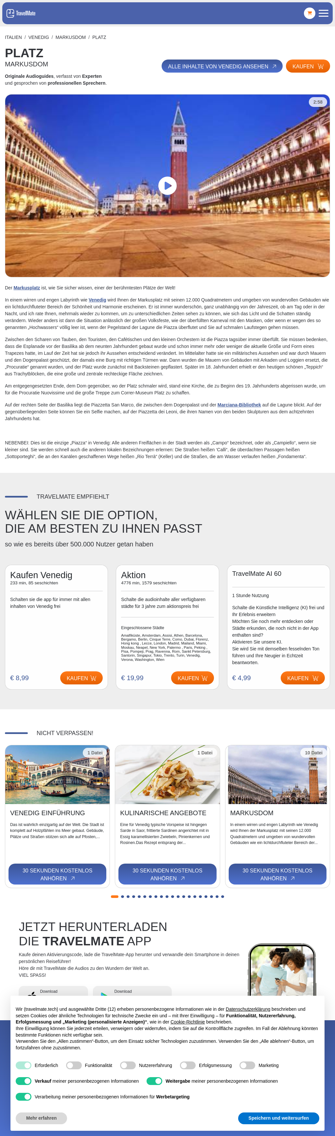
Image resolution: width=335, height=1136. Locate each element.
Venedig (38, 37)
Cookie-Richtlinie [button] (187, 1021)
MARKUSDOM (71, 37)
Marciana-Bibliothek (239, 404)
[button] (114, 896)
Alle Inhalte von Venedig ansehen (222, 66)
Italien (13, 37)
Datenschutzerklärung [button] (248, 1009)
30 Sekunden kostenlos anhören (57, 875)
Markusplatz (26, 287)
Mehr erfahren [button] (41, 1118)
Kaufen (308, 66)
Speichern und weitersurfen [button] (279, 1118)
